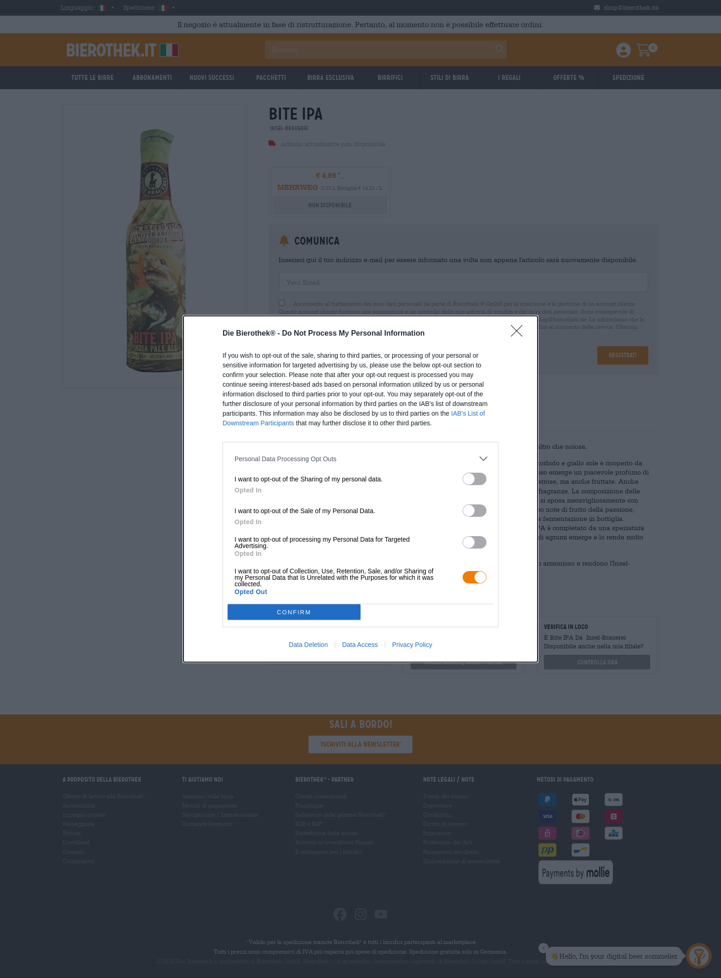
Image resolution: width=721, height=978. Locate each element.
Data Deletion (308, 644)
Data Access (360, 644)
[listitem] (360, 458)
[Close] (519, 334)
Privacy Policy (412, 644)
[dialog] (360, 489)
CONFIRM (294, 612)
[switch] (474, 479)
